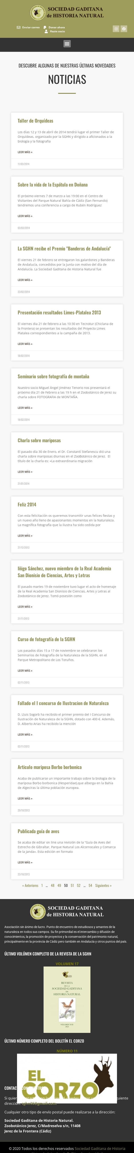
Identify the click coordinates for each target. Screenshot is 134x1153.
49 (59, 885)
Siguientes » (103, 885)
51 (72, 885)
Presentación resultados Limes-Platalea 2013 (59, 312)
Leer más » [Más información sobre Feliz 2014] (25, 536)
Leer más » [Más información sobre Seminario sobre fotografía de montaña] (25, 408)
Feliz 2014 (27, 504)
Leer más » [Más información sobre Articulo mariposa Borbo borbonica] (25, 798)
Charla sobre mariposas (39, 440)
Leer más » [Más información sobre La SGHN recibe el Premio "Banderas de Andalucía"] (25, 280)
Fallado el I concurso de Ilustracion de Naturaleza (63, 702)
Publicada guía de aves (38, 831)
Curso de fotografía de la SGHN (46, 639)
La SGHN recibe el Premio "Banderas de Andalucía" (64, 248)
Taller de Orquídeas (35, 120)
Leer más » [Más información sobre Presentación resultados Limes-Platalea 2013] (25, 344)
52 (78, 885)
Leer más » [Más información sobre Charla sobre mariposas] (25, 472)
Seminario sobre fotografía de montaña (53, 376)
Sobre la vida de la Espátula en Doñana (53, 184)
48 (52, 885)
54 (90, 885)
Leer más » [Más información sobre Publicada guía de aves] (25, 862)
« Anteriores (30, 885)
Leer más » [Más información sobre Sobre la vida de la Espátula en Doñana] (25, 216)
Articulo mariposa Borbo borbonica (50, 766)
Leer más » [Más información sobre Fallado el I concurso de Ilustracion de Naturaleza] (25, 734)
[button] (67, 43)
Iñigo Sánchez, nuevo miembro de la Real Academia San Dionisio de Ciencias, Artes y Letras (64, 572)
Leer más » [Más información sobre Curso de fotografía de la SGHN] (25, 671)
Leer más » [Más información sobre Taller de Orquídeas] (25, 152)
